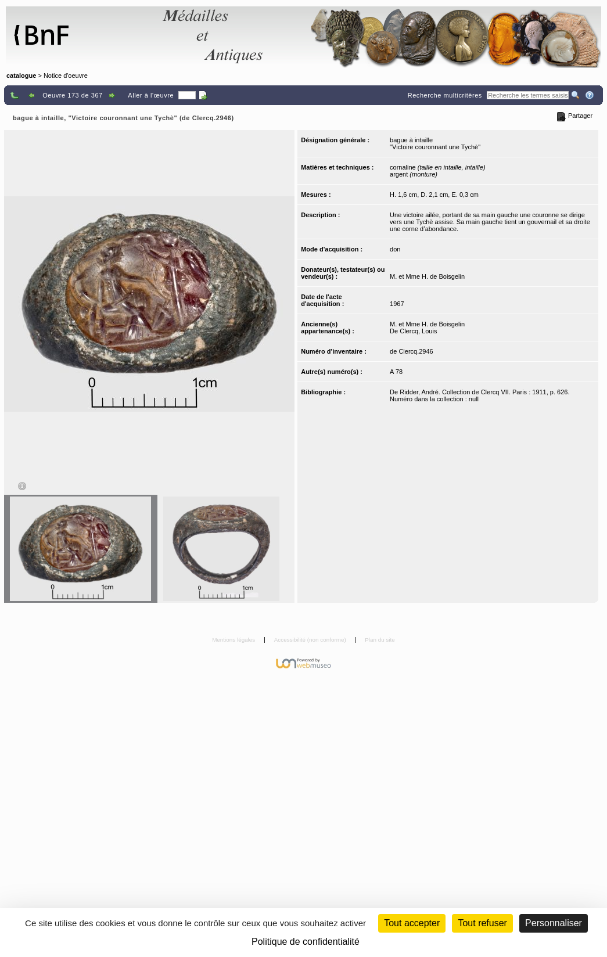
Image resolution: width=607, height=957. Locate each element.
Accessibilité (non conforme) (311, 639)
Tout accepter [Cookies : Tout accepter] (412, 923)
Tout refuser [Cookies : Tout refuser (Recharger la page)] (482, 923)
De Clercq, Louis (413, 331)
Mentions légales (234, 639)
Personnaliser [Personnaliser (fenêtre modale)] (553, 923)
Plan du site (380, 639)
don (395, 249)
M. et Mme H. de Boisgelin (427, 276)
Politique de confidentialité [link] (306, 942)
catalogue (21, 75)
